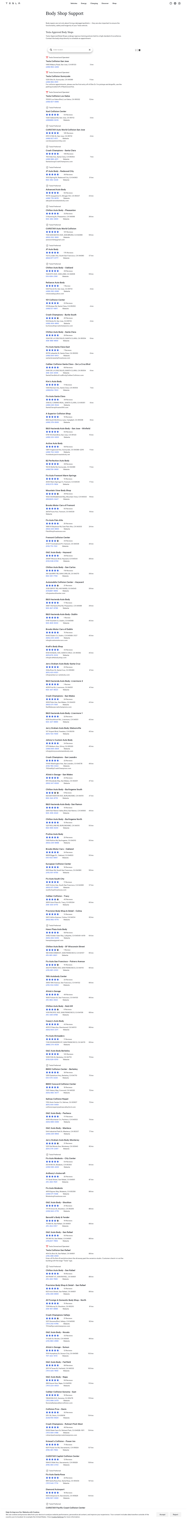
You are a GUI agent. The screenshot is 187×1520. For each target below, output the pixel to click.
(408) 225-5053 (52, 437)
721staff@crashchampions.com (58, 1326)
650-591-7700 (51, 576)
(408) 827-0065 (52, 102)
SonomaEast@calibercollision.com (59, 1403)
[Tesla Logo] (13, 3)
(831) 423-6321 (52, 672)
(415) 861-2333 (52, 970)
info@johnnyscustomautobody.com (59, 751)
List (139, 50)
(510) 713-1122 (51, 546)
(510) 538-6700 (52, 561)
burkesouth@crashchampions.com (59, 326)
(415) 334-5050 (52, 985)
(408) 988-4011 (52, 159)
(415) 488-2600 (52, 1256)
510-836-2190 (51, 276)
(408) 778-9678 (52, 198)
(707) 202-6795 (52, 1324)
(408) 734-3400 (52, 452)
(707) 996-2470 (52, 1400)
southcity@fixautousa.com (56, 890)
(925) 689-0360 (52, 1122)
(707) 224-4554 (52, 1386)
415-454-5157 (51, 1226)
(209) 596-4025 (52, 1167)
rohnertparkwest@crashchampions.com (61, 1435)
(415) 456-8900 (52, 1294)
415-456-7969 (52, 1279)
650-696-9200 (52, 828)
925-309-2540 (52, 813)
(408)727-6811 (52, 308)
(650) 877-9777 (52, 258)
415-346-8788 (52, 1015)
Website (66, 120)
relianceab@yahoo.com (55, 294)
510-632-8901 (51, 858)
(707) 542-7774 (52, 1483)
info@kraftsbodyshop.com (56, 658)
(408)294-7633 (52, 390)
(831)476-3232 (52, 655)
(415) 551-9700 (52, 873)
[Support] (171, 3)
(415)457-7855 (52, 1241)
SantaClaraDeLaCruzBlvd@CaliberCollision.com (65, 375)
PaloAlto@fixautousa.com (56, 531)
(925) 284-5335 (52, 938)
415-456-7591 (51, 1182)
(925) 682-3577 (52, 1093)
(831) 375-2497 (52, 1149)
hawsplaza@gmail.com (54, 940)
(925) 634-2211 (52, 1030)
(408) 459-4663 (52, 323)
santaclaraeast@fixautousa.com (58, 358)
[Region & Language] (175, 3)
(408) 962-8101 (52, 82)
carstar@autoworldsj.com (56, 141)
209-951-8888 (52, 1309)
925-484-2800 (52, 219)
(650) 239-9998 (52, 843)
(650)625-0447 (52, 499)
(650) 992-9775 (52, 920)
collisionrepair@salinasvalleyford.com (61, 1107)
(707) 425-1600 (52, 1371)
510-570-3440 (52, 1078)
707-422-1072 (51, 1356)
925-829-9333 (52, 623)
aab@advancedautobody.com (57, 201)
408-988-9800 (52, 341)
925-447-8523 (52, 690)
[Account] (179, 3)
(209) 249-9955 (52, 1134)
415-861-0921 (51, 955)
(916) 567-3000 (52, 1498)
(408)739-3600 (52, 469)
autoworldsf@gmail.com (55, 240)
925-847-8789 (52, 608)
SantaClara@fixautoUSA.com (57, 407)
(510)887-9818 (52, 591)
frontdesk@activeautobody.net (58, 454)
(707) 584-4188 (52, 1433)
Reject (175, 1514)
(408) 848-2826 (52, 749)
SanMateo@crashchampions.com (59, 707)
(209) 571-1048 (52, 1194)
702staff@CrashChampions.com (58, 768)
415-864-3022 (52, 1000)
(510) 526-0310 (52, 1059)
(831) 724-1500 (52, 734)
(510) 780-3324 (52, 766)
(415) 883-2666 (52, 1341)
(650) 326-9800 (52, 529)
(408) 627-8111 (52, 138)
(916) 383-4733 (52, 1465)
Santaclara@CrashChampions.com (59, 161)
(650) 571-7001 (52, 705)
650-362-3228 (52, 180)
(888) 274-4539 (52, 1045)
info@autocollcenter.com (55, 593)
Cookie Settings (57, 1517)
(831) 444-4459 (52, 1105)
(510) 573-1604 (52, 484)
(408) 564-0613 (52, 356)
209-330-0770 (52, 905)
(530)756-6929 (52, 1418)
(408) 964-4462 (52, 67)
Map (136, 50)
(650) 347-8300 (52, 783)
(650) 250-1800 (52, 237)
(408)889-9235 (52, 120)
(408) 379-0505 (52, 422)
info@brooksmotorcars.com (57, 640)
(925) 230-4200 (52, 638)
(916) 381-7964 (52, 1450)
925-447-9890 (52, 722)
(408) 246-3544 (52, 405)
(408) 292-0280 (52, 291)
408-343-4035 (52, 373)
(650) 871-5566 (52, 887)
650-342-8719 (52, 798)
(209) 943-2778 (52, 1211)
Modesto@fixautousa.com (56, 1196)
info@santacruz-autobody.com (58, 675)
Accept (162, 1514)
